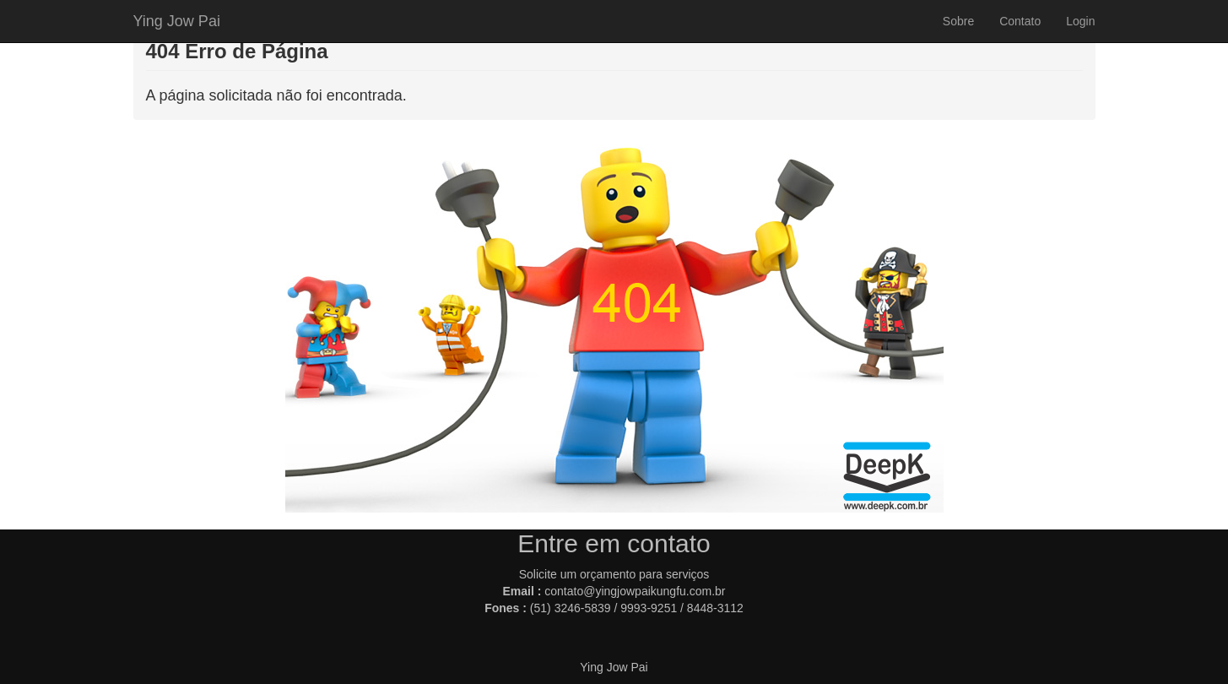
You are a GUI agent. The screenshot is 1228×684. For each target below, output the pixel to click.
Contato (1020, 21)
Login (1080, 21)
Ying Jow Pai (176, 21)
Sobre (958, 21)
